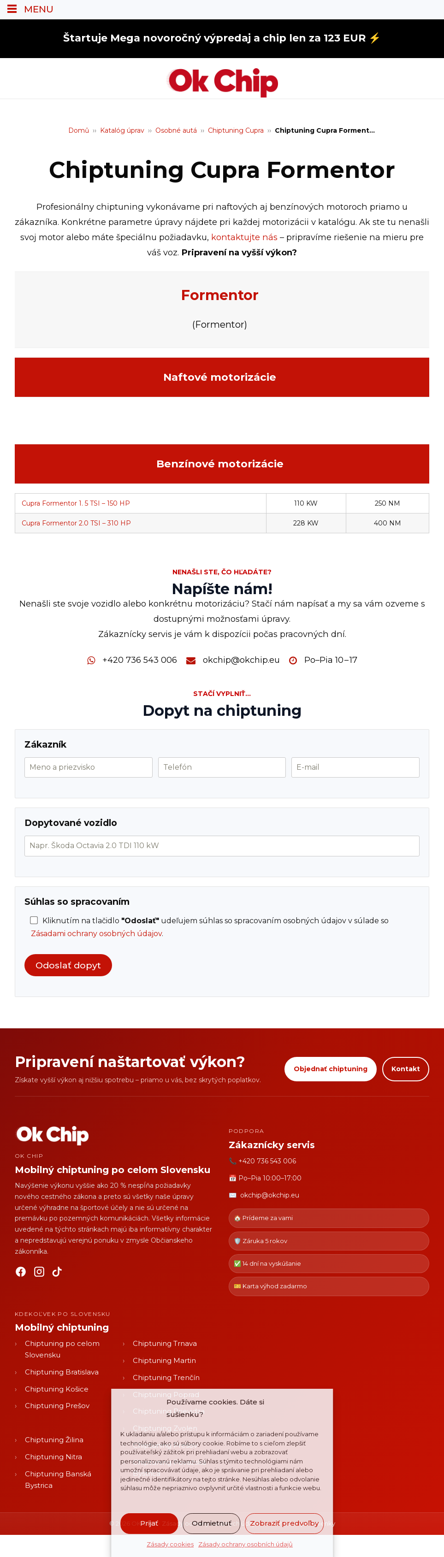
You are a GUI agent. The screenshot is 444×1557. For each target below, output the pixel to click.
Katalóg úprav (122, 130)
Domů (78, 130)
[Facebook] (21, 1273)
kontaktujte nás (244, 237)
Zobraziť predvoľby (284, 1523)
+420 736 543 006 (139, 660)
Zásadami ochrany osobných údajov (96, 933)
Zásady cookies (170, 1544)
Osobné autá (176, 130)
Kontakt (405, 1069)
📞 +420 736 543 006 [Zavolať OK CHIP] (262, 1161)
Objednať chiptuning (330, 1069)
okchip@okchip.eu (241, 660)
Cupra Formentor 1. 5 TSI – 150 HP (76, 503)
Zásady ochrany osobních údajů (245, 1544)
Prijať (149, 1523)
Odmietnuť (211, 1523)
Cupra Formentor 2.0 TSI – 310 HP (76, 523)
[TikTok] (58, 1273)
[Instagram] (39, 1273)
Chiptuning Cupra (236, 130)
